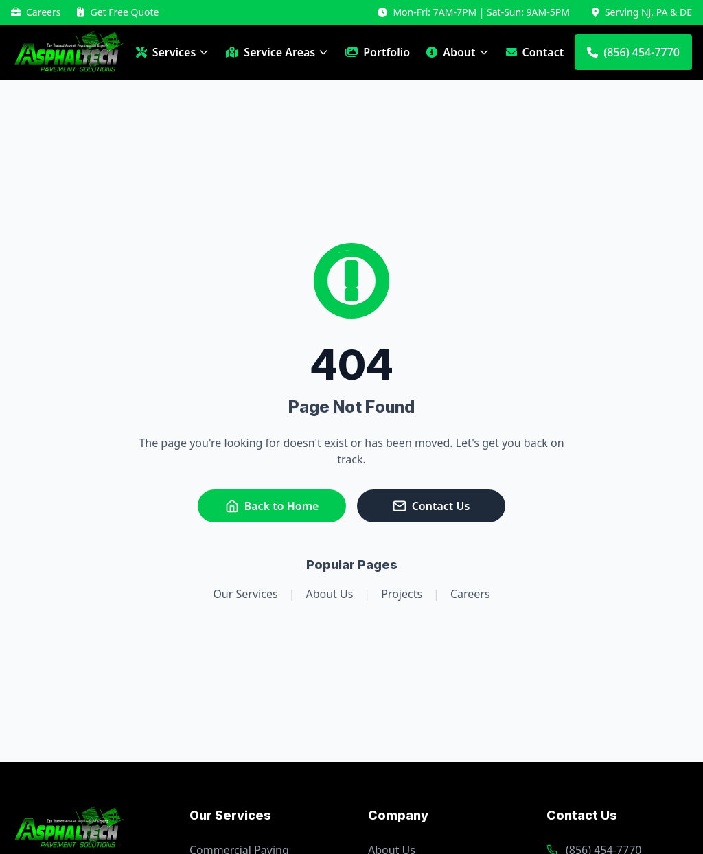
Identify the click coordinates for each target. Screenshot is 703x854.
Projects (401, 593)
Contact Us (431, 505)
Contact (535, 52)
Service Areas (277, 52)
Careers (35, 12)
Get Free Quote (118, 12)
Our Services (245, 593)
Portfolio (377, 52)
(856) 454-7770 (633, 52)
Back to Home (272, 505)
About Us (329, 593)
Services (173, 52)
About (457, 52)
